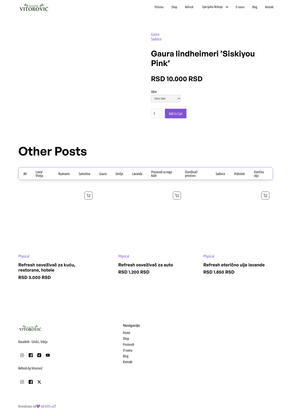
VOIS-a (49, 406)
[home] (34, 7)
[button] (214, 7)
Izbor (154, 92)
